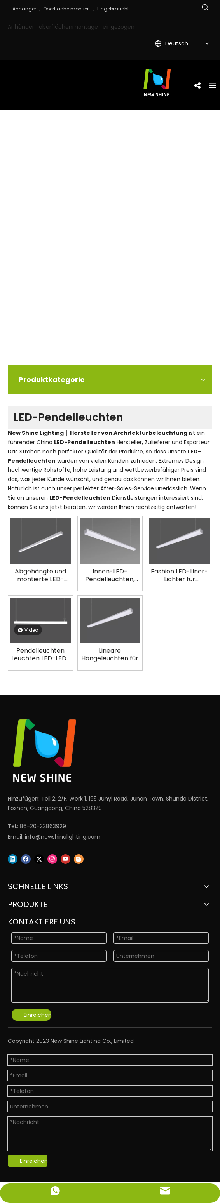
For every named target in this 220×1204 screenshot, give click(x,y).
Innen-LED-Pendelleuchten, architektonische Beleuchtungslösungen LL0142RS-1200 (110, 575)
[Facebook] (26, 859)
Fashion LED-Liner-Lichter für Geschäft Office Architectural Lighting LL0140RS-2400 (179, 575)
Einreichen (37, 1015)
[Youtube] (65, 859)
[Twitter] (39, 859)
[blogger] (79, 859)
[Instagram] (52, 859)
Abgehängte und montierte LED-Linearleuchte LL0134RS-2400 (40, 575)
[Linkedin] (12, 859)
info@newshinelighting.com (62, 837)
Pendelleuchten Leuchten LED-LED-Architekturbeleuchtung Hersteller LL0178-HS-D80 (40, 654)
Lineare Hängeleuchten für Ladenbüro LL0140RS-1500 (109, 654)
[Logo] (100, 751)
